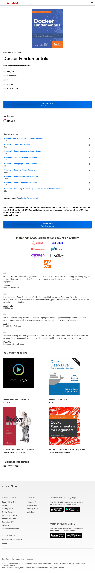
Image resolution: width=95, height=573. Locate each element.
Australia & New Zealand (12, 540)
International (8, 535)
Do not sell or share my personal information (17, 559)
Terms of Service (7, 568)
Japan (4, 543)
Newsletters (32, 505)
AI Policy (30, 512)
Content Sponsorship (10, 528)
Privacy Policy (32, 509)
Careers (5, 505)
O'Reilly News (7, 509)
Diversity (5, 525)
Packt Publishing (13, 88)
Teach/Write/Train (9, 502)
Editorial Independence (34, 568)
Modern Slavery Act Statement (53, 568)
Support (31, 497)
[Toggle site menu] (2, 2)
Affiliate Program (9, 518)
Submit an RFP (7, 522)
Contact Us (31, 502)
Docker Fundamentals (30, 198)
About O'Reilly (9, 497)
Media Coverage (9, 512)
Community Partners (10, 515)
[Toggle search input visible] (92, 2)
